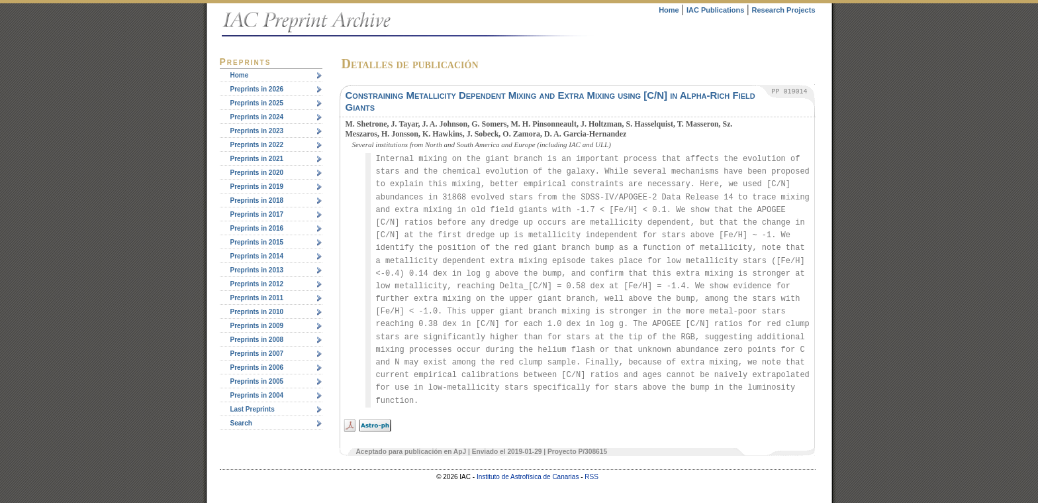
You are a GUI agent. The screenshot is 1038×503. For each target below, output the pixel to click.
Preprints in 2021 (257, 158)
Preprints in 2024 (257, 117)
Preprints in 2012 (257, 284)
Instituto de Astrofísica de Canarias (528, 476)
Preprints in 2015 (257, 242)
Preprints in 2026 (257, 89)
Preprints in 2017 (257, 214)
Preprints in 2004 (257, 395)
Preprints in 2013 (257, 270)
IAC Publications (715, 10)
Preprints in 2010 (257, 311)
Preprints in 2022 (257, 144)
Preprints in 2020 (257, 172)
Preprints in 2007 (257, 353)
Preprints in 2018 (257, 200)
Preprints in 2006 (257, 367)
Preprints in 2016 (257, 228)
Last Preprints (252, 409)
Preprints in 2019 (257, 186)
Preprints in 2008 (257, 339)
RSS (591, 476)
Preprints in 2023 (257, 131)
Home (669, 10)
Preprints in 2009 (257, 325)
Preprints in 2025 (257, 103)
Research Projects (784, 10)
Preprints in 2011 (257, 298)
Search (241, 423)
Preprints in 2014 (257, 256)
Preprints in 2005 (257, 381)
